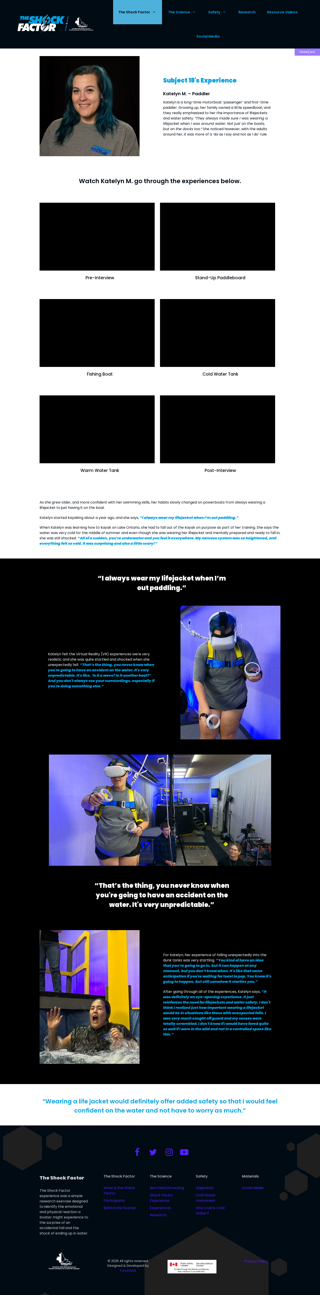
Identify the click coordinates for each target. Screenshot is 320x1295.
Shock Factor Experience (161, 1198)
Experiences (160, 1207)
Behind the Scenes (120, 1207)
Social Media (253, 1187)
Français (307, 52)
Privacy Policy (256, 1261)
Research (158, 1215)
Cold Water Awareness (206, 1198)
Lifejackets (205, 1187)
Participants (114, 1200)
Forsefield (128, 1270)
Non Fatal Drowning (167, 1187)
